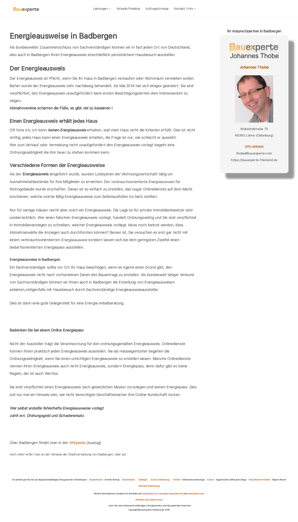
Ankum (210, 479)
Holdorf (176, 479)
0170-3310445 (254, 147)
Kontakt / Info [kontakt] (185, 8)
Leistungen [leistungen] (102, 8)
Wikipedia (77, 442)
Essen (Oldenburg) (160, 479)
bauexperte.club (196, 493)
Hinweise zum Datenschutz (149, 499)
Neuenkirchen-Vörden (259, 479)
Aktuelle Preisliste (128, 8)
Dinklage (143, 479)
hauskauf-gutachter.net (170, 493)
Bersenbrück (128, 479)
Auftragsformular (157, 8)
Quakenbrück (96, 479)
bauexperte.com (150, 493)
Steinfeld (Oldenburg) (149, 486)
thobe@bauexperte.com (254, 153)
